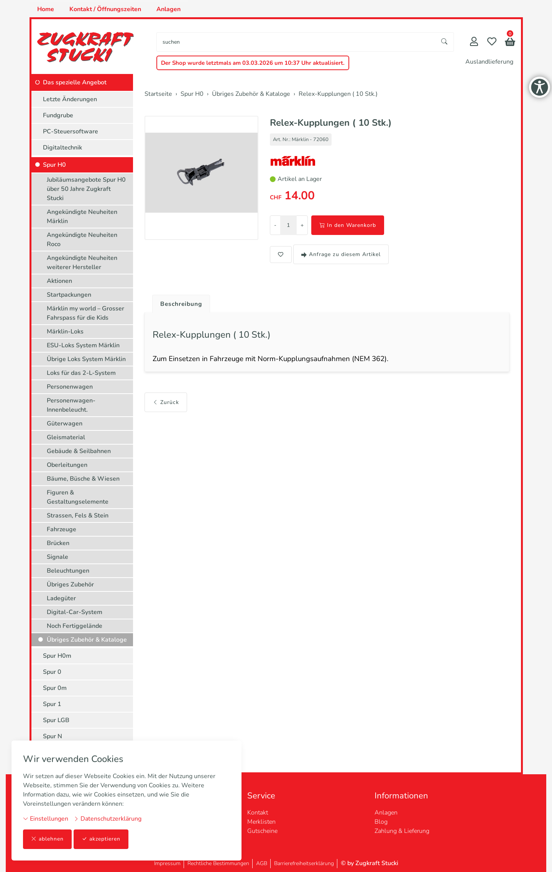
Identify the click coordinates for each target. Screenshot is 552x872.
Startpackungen (69, 295)
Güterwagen (64, 423)
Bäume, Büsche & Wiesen (83, 479)
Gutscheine (262, 831)
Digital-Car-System (74, 612)
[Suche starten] (444, 42)
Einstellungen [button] (45, 819)
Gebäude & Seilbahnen (79, 451)
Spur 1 (52, 704)
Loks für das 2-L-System (81, 373)
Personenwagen (70, 387)
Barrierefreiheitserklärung (304, 863)
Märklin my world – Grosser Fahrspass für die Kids (85, 313)
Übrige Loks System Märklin (86, 359)
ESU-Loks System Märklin (83, 345)
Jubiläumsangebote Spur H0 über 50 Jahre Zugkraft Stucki (86, 189)
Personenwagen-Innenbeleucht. (71, 405)
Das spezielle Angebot (75, 82)
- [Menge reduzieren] (275, 225)
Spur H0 (54, 165)
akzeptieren (101, 839)
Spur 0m (55, 688)
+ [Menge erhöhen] (302, 225)
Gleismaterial (66, 437)
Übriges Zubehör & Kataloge (87, 640)
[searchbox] (296, 42)
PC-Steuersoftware (70, 131)
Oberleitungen (67, 465)
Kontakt (257, 812)
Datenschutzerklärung (107, 819)
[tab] (179, 302)
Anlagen (168, 9)
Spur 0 (52, 672)
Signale (57, 557)
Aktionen (59, 281)
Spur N (52, 736)
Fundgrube (58, 115)
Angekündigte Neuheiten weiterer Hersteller (82, 262)
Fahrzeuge (61, 529)
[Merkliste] (491, 42)
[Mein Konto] (474, 42)
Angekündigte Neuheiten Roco (82, 239)
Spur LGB (56, 720)
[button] (510, 42)
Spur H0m (57, 656)
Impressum (167, 863)
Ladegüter (61, 598)
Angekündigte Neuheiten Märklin (82, 216)
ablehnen (47, 839)
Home (45, 9)
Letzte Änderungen (70, 99)
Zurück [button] (166, 403)
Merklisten (261, 822)
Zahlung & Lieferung (402, 831)
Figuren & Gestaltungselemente (77, 497)
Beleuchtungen (68, 571)
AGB (261, 863)
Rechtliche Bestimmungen (218, 863)
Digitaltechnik (62, 147)
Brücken (58, 543)
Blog (381, 822)
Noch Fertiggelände (74, 626)
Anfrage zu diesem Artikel (341, 254)
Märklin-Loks (65, 331)
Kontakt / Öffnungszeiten (105, 9)
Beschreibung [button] (182, 304)
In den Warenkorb (347, 225)
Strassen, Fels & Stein (77, 515)
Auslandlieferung (489, 61)
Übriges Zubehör (70, 584)
